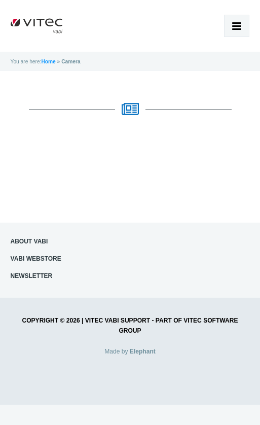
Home (48, 61)
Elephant (143, 351)
